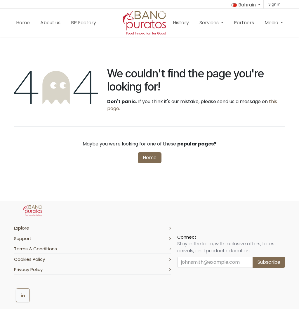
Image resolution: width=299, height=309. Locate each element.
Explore (92, 228)
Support (92, 238)
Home (150, 157)
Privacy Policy (92, 269)
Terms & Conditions (92, 249)
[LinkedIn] (23, 295)
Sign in (274, 4)
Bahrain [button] (244, 4)
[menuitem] (23, 23)
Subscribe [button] (269, 262)
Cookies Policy (92, 259)
